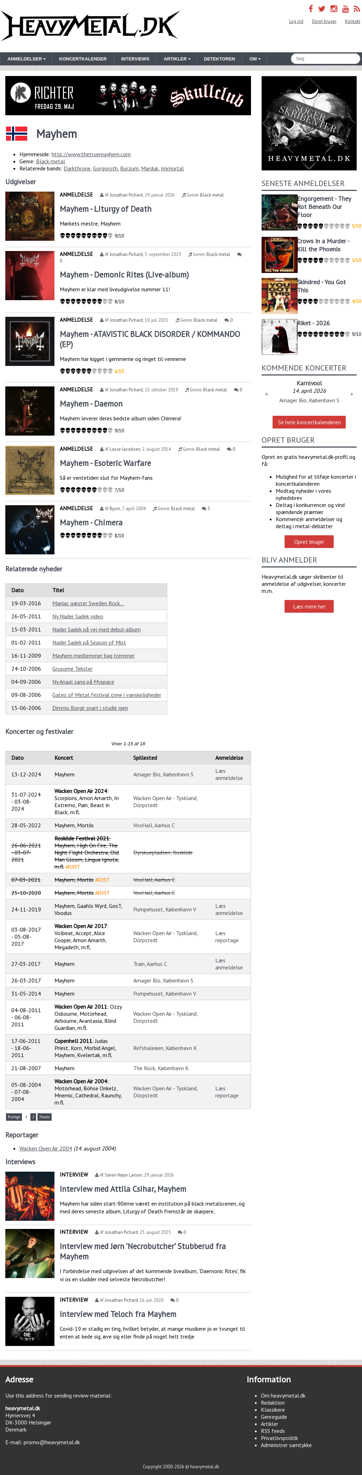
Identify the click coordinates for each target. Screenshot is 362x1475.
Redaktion (273, 1402)
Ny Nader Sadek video (77, 616)
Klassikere (273, 1409)
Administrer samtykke (286, 1444)
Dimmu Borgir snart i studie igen (90, 707)
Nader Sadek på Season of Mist (89, 642)
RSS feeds (273, 1430)
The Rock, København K (161, 1068)
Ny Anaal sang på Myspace (83, 681)
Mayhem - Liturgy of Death (106, 209)
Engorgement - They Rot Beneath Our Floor (324, 206)
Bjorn (115, 509)
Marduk (149, 168)
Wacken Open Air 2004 (45, 1148)
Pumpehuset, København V (164, 909)
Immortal (172, 168)
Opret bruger (324, 21)
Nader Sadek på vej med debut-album (96, 629)
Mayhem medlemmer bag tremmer (93, 655)
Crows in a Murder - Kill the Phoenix (323, 245)
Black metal (50, 161)
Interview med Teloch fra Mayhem (118, 1314)
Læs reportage (227, 936)
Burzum (129, 168)
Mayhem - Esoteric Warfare (105, 463)
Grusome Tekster (72, 668)
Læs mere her (309, 606)
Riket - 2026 (313, 323)
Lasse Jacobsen (125, 449)
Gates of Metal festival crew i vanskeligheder (106, 694)
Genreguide (274, 1416)
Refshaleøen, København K (165, 1047)
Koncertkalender (82, 59)
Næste (44, 1116)
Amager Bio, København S (163, 774)
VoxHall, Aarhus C (154, 825)
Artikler (269, 1423)
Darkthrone (77, 168)
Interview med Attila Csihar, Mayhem (123, 1189)
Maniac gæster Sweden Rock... (88, 603)
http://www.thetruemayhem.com (91, 154)
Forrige (14, 1116)
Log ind (296, 21)
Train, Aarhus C (150, 963)
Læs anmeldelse (229, 774)
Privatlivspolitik (279, 1437)
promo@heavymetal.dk (52, 1442)
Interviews (135, 59)
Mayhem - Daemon (91, 403)
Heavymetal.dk (90, 26)
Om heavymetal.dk (283, 1395)
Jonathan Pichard (126, 195)
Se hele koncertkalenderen (309, 422)
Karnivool (309, 383)
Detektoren (219, 59)
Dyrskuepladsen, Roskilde (163, 852)
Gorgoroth (105, 168)
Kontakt (352, 21)
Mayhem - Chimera (91, 522)
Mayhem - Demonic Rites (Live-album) (124, 274)
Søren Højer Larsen (123, 1175)
